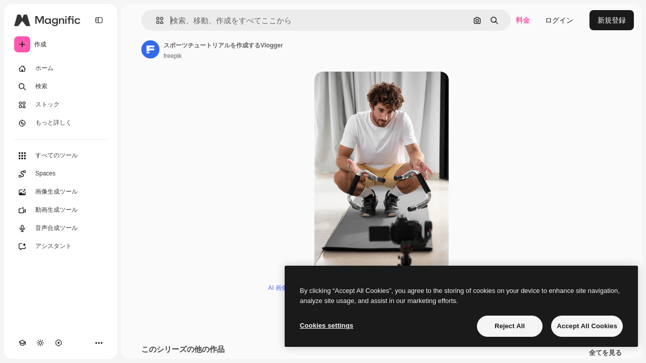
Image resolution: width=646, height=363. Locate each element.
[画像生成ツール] (60, 192)
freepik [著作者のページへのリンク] (173, 55)
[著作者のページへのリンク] (150, 49)
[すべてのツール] (60, 156)
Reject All (510, 326)
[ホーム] (60, 68)
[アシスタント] (60, 246)
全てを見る (605, 352)
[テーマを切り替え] (40, 343)
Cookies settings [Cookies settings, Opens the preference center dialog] (326, 325)
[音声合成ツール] (60, 228)
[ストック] (60, 105)
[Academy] (22, 343)
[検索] (60, 87)
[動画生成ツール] (60, 210)
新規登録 (612, 20)
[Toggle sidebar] (99, 20)
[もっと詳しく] (60, 123)
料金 (523, 20)
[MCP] (58, 343)
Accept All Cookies (587, 326)
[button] (156, 20)
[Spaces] (60, 174)
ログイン (559, 20)
